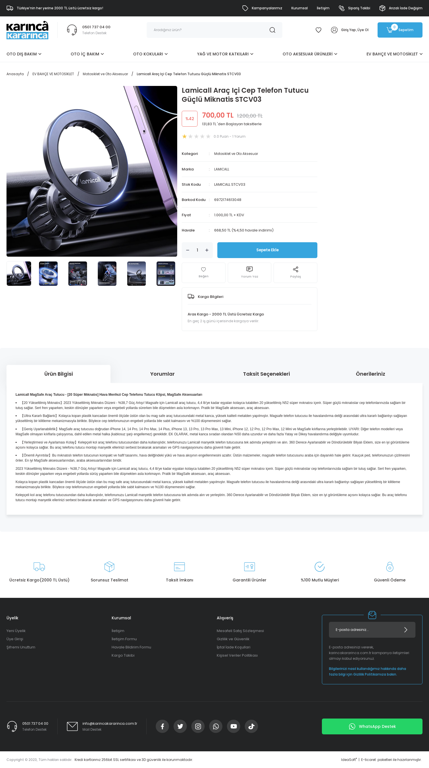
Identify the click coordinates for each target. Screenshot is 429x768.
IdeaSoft (349, 759)
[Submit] (406, 629)
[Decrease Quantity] (187, 250)
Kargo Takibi (123, 655)
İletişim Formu (124, 638)
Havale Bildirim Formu (131, 647)
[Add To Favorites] (204, 272)
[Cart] (400, 30)
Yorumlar (162, 373)
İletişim (118, 630)
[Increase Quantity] (207, 250)
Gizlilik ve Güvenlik (233, 638)
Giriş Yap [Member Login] (348, 29)
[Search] (214, 30)
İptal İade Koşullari (233, 647)
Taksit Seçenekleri (266, 373)
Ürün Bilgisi (58, 373)
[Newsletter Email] (372, 629)
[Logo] (27, 29)
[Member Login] (334, 30)
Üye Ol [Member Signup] (363, 29)
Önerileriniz (370, 373)
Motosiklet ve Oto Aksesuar (239, 153)
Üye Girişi (14, 638)
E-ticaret (368, 759)
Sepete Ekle (267, 249)
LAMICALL (222, 169)
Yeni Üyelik (16, 630)
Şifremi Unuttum (20, 647)
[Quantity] (197, 250)
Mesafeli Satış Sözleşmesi (240, 630)
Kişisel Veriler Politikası (237, 655)
